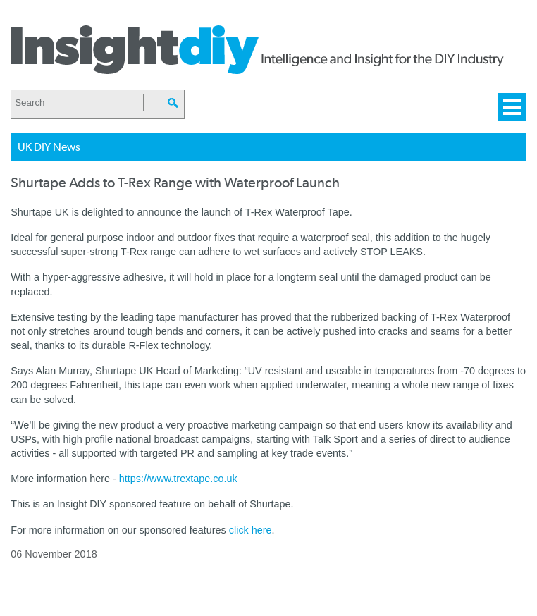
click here (250, 530)
